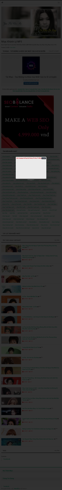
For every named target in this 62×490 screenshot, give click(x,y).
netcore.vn (32, 179)
